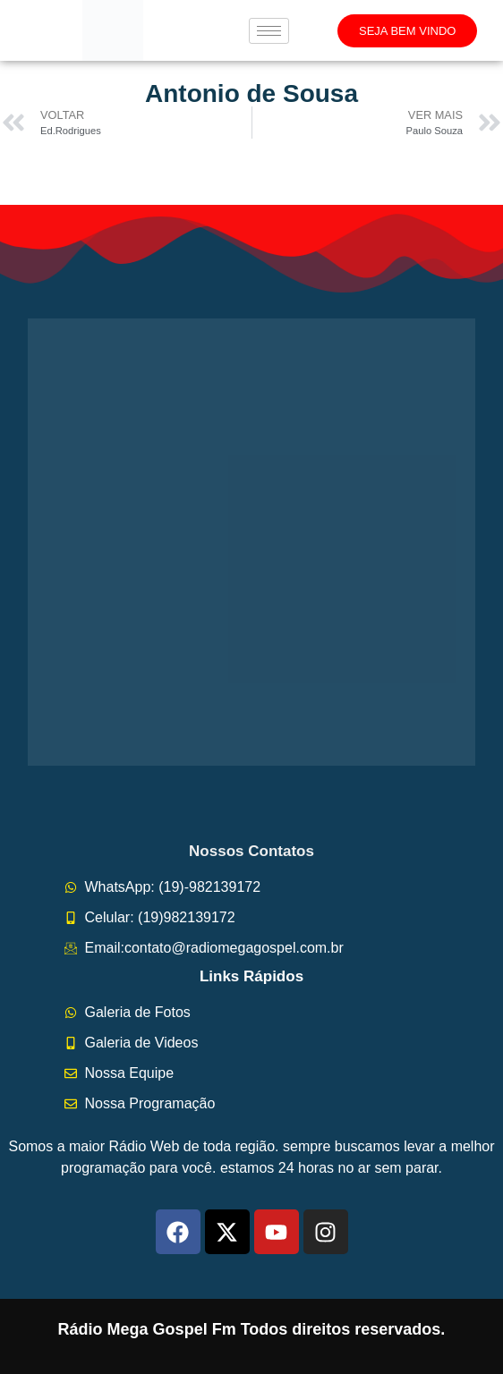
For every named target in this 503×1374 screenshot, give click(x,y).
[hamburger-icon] (269, 31)
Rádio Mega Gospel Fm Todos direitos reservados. (252, 1329)
